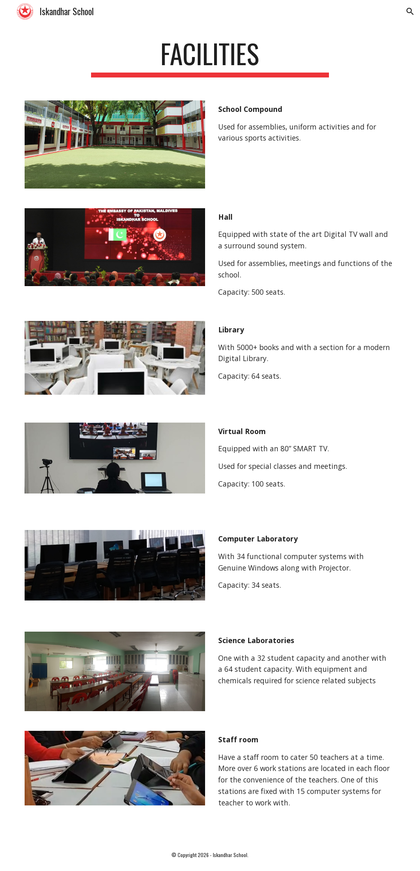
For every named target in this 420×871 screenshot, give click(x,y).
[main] (210, 57)
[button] (410, 11)
